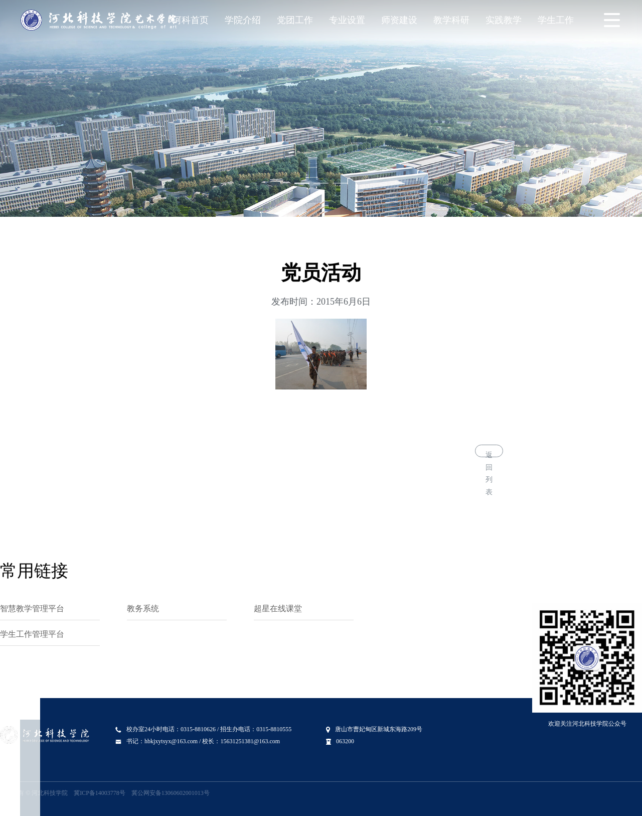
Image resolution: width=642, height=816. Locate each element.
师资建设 (399, 20)
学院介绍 (243, 20)
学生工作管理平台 (32, 634)
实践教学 (504, 20)
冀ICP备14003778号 (99, 792)
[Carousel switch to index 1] (301, 183)
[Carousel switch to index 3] (340, 183)
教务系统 (143, 608)
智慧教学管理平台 (32, 608)
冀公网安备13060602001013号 (170, 792)
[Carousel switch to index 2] (321, 183)
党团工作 (295, 20)
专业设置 (347, 20)
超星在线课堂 (278, 608)
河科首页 (191, 20)
